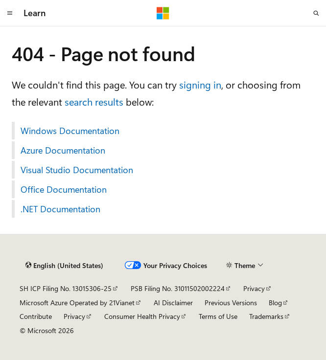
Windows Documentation (70, 130)
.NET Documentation (60, 209)
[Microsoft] (163, 13)
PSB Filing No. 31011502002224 (178, 288)
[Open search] (316, 13)
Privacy (254, 288)
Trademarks (266, 316)
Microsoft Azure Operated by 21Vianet (77, 302)
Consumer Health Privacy (142, 316)
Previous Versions (231, 302)
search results (94, 101)
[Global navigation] (10, 13)
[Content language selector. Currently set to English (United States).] (64, 265)
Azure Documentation (63, 150)
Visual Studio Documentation (77, 170)
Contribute (36, 316)
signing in (200, 84)
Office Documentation (64, 189)
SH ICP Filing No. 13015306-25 (66, 288)
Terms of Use (218, 316)
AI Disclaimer (173, 302)
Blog (275, 302)
